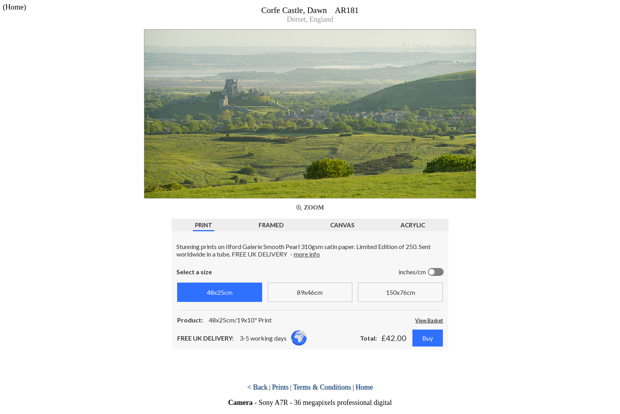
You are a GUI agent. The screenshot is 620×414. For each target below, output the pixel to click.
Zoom (314, 207)
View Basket (429, 320)
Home (364, 387)
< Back (257, 387)
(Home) (14, 7)
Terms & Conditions (322, 387)
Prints (280, 387)
